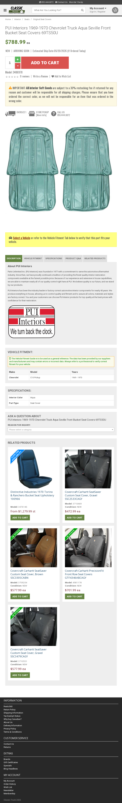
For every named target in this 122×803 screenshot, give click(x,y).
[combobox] (61, 429)
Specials (8, 765)
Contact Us (61, 2)
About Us (8, 722)
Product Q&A (73, 258)
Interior (17, 19)
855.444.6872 (46, 2)
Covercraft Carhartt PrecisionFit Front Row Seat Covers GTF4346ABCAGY (84, 574)
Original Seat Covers (42, 19)
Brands (7, 759)
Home (8, 19)
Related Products (95, 258)
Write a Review (40, 76)
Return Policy (9, 709)
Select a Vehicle (21, 238)
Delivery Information (13, 725)
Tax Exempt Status (12, 716)
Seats (27, 19)
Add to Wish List (61, 76)
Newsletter (9, 790)
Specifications (53, 258)
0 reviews (25, 76)
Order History (10, 784)
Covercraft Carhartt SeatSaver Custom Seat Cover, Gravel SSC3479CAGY (28, 653)
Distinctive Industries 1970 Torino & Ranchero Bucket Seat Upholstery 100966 (32, 495)
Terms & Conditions (13, 732)
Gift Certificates (11, 762)
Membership (9, 793)
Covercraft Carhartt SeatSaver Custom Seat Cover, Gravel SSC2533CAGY (83, 495)
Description (14, 258)
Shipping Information (13, 713)
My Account (9, 781)
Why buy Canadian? (13, 719)
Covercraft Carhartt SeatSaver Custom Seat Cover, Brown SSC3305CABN (28, 574)
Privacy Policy (10, 728)
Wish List (8, 787)
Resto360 (8, 706)
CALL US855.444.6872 (63, 113)
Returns (7, 747)
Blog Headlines (11, 769)
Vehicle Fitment (33, 258)
